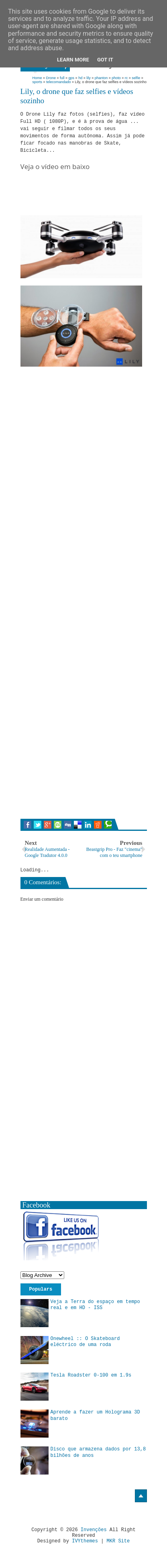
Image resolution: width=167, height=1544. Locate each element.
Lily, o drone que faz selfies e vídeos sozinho (76, 96)
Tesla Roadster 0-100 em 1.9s (91, 1375)
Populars (41, 1289)
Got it (105, 60)
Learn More (73, 60)
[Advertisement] (93, 203)
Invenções (94, 1530)
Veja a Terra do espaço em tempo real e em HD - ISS (95, 1305)
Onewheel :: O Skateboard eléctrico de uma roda (85, 1342)
